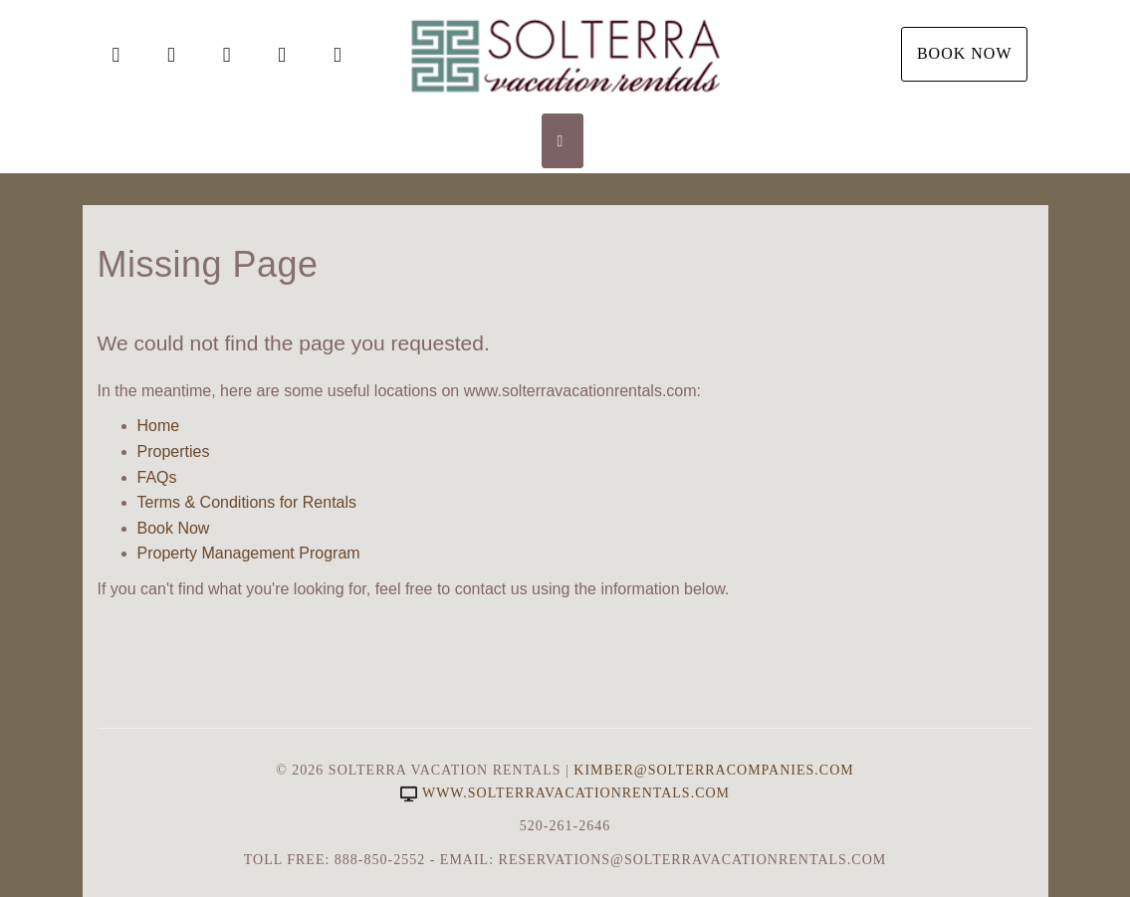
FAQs (157, 477)
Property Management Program (248, 553)
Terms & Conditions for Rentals (247, 502)
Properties (173, 451)
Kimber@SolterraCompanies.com (713, 770)
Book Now (965, 53)
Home (158, 425)
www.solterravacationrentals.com (565, 792)
